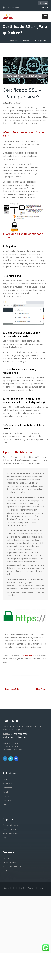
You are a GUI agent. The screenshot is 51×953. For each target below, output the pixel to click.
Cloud (5, 792)
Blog (17, 40)
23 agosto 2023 (12, 102)
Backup (6, 796)
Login (43, 3)
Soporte (45, 7)
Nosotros (7, 858)
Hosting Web (26, 655)
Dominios (7, 800)
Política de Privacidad (12, 866)
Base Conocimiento (11, 829)
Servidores (7, 787)
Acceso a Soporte (10, 825)
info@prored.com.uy (17, 737)
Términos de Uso (10, 862)
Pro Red (22, 888)
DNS (5, 804)
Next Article (42, 689)
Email (5, 779)
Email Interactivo (10, 833)
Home (11, 40)
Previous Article (11, 689)
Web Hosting (8, 783)
